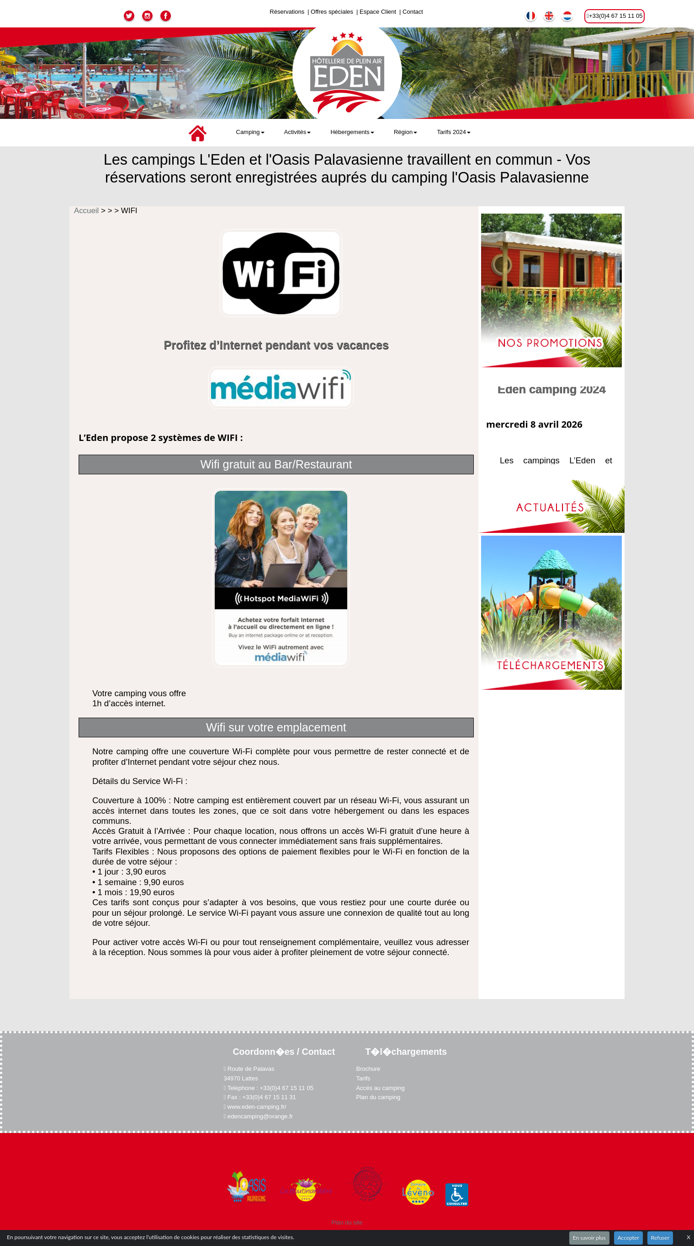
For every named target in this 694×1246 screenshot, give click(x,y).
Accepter (628, 1237)
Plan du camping (378, 1094)
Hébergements (352, 132)
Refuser (660, 1237)
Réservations (287, 11)
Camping (250, 132)
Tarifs (363, 1079)
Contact (413, 11)
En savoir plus (589, 1237)
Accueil (87, 210)
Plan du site (347, 1206)
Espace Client (378, 11)
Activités (297, 132)
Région (405, 132)
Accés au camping (380, 1086)
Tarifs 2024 (454, 132)
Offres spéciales (332, 11)
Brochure (368, 1071)
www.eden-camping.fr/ (254, 1103)
